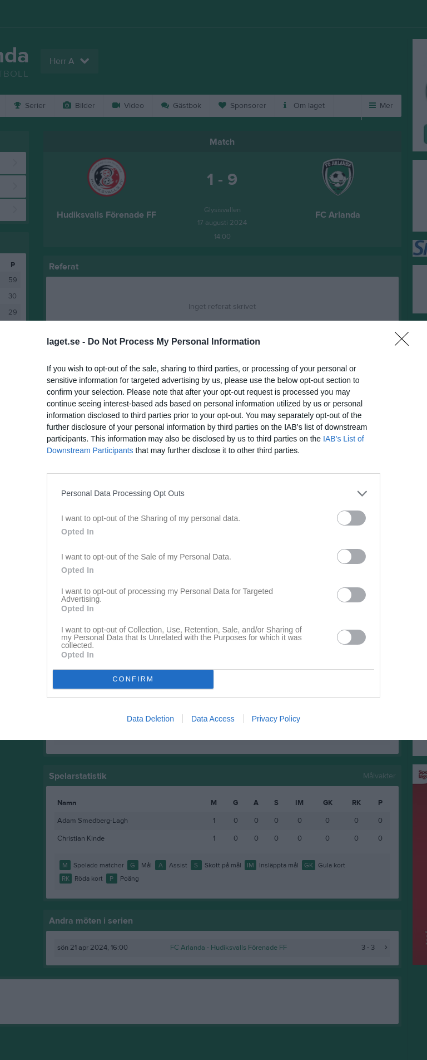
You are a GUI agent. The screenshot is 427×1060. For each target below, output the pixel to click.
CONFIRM (133, 679)
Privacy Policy (276, 718)
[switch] (351, 518)
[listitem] (213, 493)
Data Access (213, 718)
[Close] (405, 342)
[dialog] (213, 530)
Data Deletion (150, 718)
